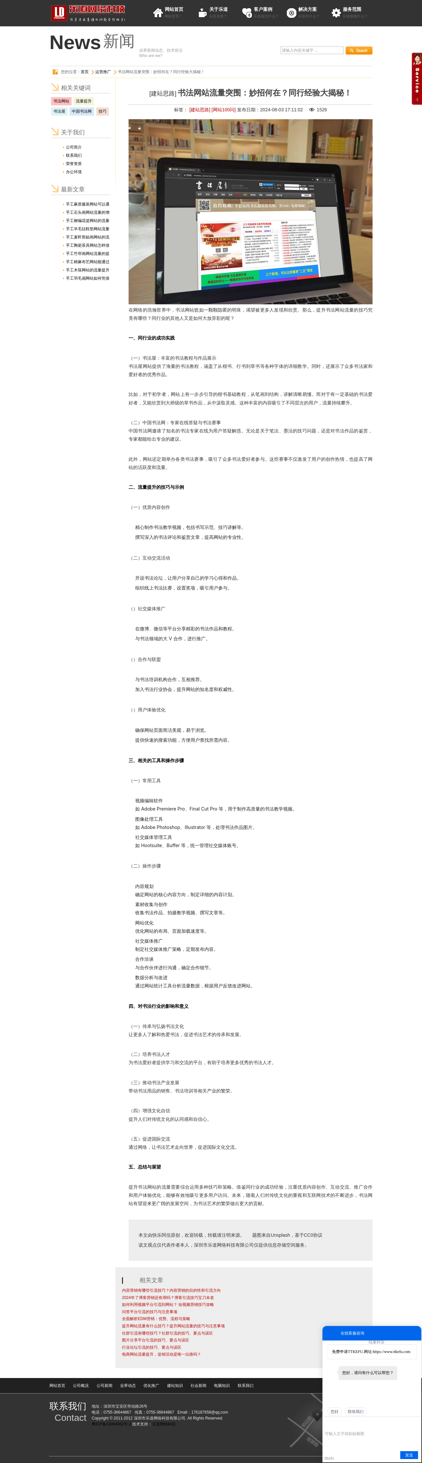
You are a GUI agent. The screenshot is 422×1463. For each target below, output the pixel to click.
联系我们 (74, 155)
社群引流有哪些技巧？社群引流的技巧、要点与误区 (167, 1333)
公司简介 (74, 147)
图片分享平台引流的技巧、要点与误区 (155, 1340)
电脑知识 (222, 1385)
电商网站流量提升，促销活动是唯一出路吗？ (161, 1354)
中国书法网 (82, 111)
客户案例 (263, 9)
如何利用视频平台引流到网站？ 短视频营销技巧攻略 (168, 1304)
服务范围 (352, 9)
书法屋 (59, 111)
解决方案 (307, 9)
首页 (85, 71)
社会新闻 (198, 1385)
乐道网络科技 (164, 1424)
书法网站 (61, 101)
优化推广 (151, 1385)
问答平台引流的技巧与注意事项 (149, 1312)
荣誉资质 (74, 163)
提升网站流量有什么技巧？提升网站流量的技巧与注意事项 (173, 1326)
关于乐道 (218, 9)
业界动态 (128, 1385)
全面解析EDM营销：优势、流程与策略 (156, 1318)
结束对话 (376, 1342)
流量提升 (84, 101)
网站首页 (174, 9)
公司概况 (81, 1385)
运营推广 (103, 71)
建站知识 (175, 1385)
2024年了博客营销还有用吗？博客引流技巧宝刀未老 (168, 1297)
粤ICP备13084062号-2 (111, 1424)
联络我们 (356, 1411)
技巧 (102, 111)
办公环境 (74, 172)
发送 (409, 1455)
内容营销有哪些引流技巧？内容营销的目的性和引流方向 (171, 1290)
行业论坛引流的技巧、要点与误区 (151, 1347)
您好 (335, 1411)
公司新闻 (104, 1385)
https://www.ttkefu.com (391, 1351)
